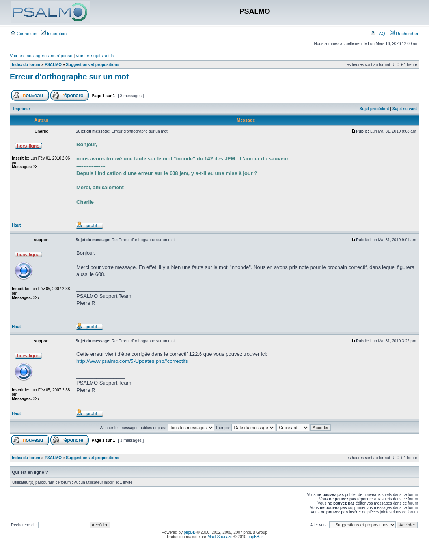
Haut (16, 225)
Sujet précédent (374, 109)
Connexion (24, 33)
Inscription (54, 33)
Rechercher (404, 33)
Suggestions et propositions (92, 64)
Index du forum (26, 64)
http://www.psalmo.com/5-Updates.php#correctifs (132, 361)
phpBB (190, 532)
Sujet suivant (404, 109)
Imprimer (21, 109)
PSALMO (53, 64)
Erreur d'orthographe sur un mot (69, 76)
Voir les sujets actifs (95, 55)
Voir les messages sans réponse (41, 55)
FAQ (378, 33)
